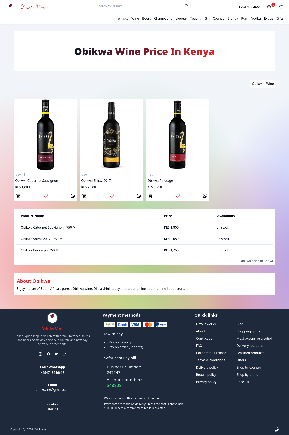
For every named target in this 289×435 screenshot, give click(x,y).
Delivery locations (250, 345)
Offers (241, 360)
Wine (135, 18)
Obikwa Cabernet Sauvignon (36, 180)
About (200, 331)
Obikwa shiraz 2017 (96, 180)
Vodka (256, 18)
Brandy (232, 18)
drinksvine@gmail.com (52, 389)
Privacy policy (206, 382)
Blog (240, 324)
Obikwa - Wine (263, 83)
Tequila (195, 18)
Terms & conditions (210, 360)
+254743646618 (251, 7)
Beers (146, 18)
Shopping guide (249, 331)
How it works (206, 324)
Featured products (250, 353)
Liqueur (181, 18)
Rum (244, 18)
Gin (207, 18)
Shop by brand (247, 374)
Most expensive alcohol (254, 338)
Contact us (204, 338)
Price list (243, 382)
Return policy (206, 374)
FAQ (199, 345)
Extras (268, 18)
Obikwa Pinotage (160, 180)
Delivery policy (207, 367)
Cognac (218, 18)
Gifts (279, 18)
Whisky (123, 18)
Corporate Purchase (211, 353)
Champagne (163, 18)
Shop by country (249, 367)
